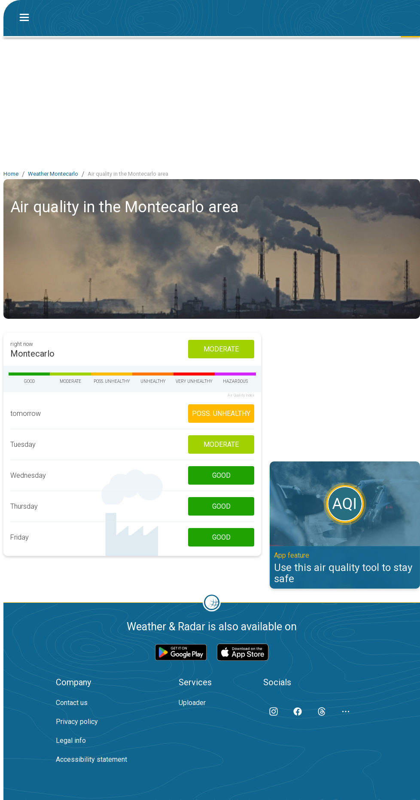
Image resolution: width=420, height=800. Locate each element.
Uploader (192, 703)
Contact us (72, 703)
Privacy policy (77, 722)
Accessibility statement (91, 759)
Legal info (71, 740)
